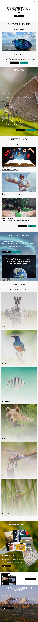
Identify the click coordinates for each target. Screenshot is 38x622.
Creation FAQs (31, 130)
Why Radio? (16, 251)
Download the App (31, 579)
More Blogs (22, 226)
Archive (24, 62)
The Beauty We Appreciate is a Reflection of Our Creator (17, 195)
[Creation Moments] (4, 1)
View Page (6, 566)
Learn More (6, 251)
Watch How (19, 15)
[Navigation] (35, 1)
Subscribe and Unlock (8, 608)
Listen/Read (15, 62)
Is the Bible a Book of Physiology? (11, 170)
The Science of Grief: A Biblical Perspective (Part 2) (16, 220)
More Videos (20, 130)
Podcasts (32, 226)
